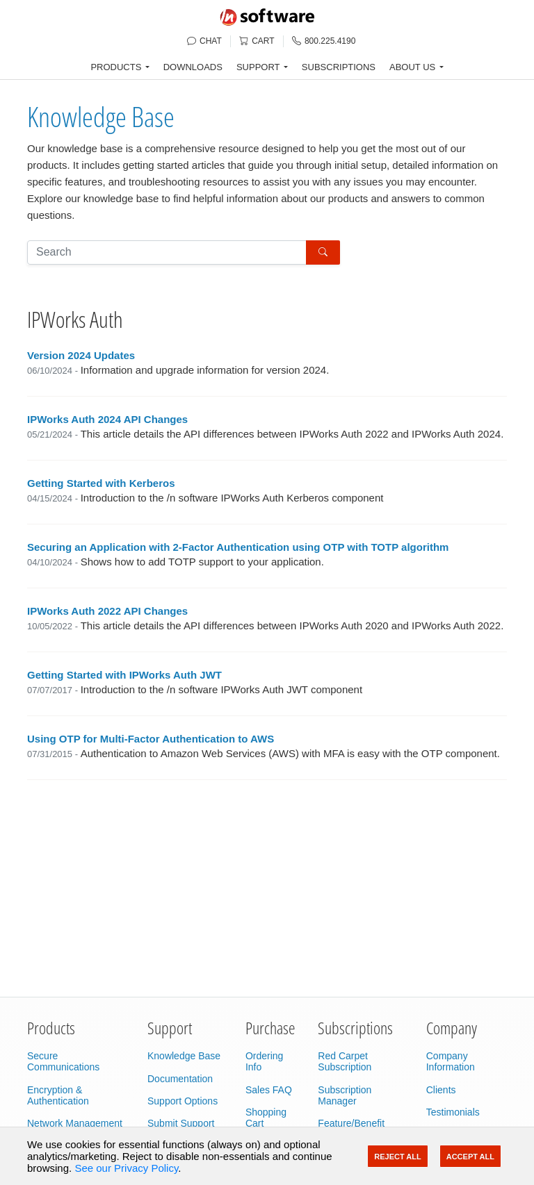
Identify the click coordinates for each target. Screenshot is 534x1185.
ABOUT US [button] (412, 67)
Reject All (397, 1156)
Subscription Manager (344, 1095)
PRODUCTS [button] (115, 67)
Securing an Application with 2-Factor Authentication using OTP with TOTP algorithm (237, 547)
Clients (441, 1089)
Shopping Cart (265, 1118)
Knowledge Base (101, 116)
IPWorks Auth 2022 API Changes (107, 611)
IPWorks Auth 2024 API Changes (107, 419)
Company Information (450, 1061)
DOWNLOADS (192, 67)
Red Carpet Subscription (344, 1061)
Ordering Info (264, 1061)
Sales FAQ (268, 1089)
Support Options (182, 1101)
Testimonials (453, 1112)
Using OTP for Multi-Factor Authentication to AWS (150, 739)
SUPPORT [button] (258, 67)
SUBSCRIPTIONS (338, 67)
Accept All (470, 1156)
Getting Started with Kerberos (101, 483)
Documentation (180, 1078)
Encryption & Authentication (58, 1095)
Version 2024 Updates (81, 355)
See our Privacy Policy (126, 1168)
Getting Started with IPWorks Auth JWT (124, 675)
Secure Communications (63, 1061)
